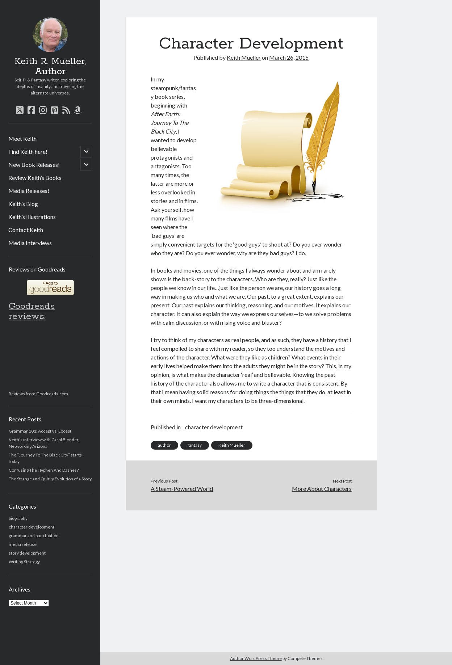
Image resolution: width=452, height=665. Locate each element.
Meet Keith (22, 138)
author (164, 445)
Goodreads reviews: (32, 311)
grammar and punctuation (34, 535)
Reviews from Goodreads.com (38, 393)
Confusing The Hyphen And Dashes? (44, 470)
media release (23, 544)
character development (31, 527)
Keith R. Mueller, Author (50, 66)
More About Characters (322, 488)
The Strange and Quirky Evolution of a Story (50, 478)
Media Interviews (30, 242)
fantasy (195, 445)
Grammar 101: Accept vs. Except (40, 431)
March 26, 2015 (289, 57)
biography (18, 518)
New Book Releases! (34, 164)
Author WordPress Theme (256, 658)
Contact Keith (25, 229)
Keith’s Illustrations (32, 216)
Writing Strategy (24, 561)
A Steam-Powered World (182, 488)
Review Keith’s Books (35, 177)
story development (27, 553)
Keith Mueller (244, 57)
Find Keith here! (27, 151)
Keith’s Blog (23, 203)
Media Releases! (28, 190)
